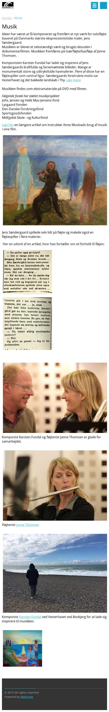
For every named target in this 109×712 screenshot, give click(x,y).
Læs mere (73, 80)
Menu (94, 5)
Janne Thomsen (27, 525)
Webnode (27, 697)
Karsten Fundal (30, 617)
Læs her (8, 125)
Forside (7, 18)
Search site (103, 5)
